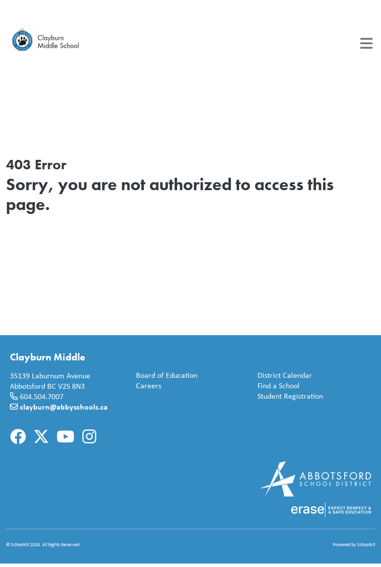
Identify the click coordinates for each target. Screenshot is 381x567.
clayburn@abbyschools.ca (64, 406)
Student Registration (288, 396)
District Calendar (283, 375)
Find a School (277, 386)
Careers (146, 386)
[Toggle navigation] (366, 43)
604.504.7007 (42, 396)
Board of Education (164, 375)
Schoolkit (366, 544)
